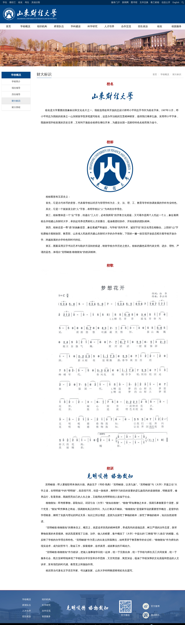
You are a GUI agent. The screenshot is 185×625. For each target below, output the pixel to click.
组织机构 (42, 26)
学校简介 (16, 81)
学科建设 (76, 26)
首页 (8, 26)
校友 (20, 2)
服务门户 (115, 2)
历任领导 (16, 94)
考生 (27, 2)
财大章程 (16, 107)
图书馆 (134, 2)
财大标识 (16, 101)
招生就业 (143, 26)
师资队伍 (59, 26)
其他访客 (35, 2)
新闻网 (125, 2)
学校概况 (25, 26)
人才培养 (109, 26)
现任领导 (16, 88)
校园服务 (176, 26)
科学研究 (92, 26)
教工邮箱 (155, 2)
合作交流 (126, 26)
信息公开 (166, 2)
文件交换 (144, 2)
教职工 (12, 2)
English (176, 2)
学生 (5, 2)
